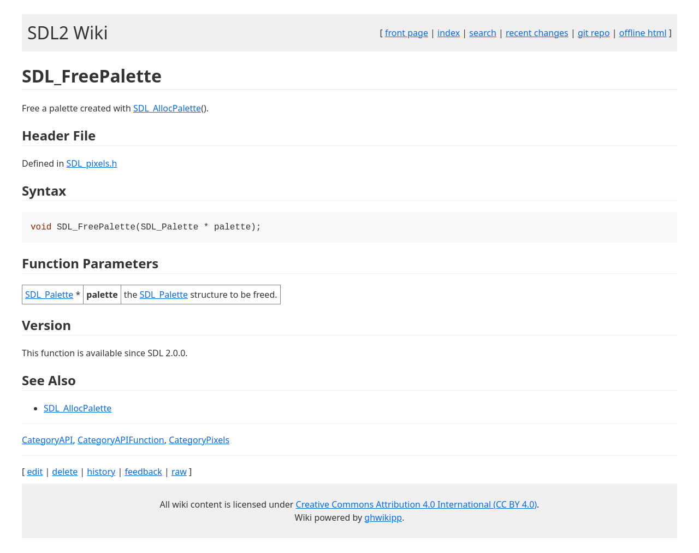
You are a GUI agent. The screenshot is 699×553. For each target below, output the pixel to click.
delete (65, 473)
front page (406, 33)
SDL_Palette (49, 296)
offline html (643, 33)
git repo (594, 33)
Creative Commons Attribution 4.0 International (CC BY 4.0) (416, 505)
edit (35, 473)
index (448, 33)
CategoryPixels (199, 441)
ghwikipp (383, 519)
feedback (143, 473)
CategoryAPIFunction (121, 441)
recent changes (537, 33)
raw (179, 473)
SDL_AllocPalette (167, 108)
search (482, 33)
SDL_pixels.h (91, 163)
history (101, 473)
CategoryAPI (47, 441)
